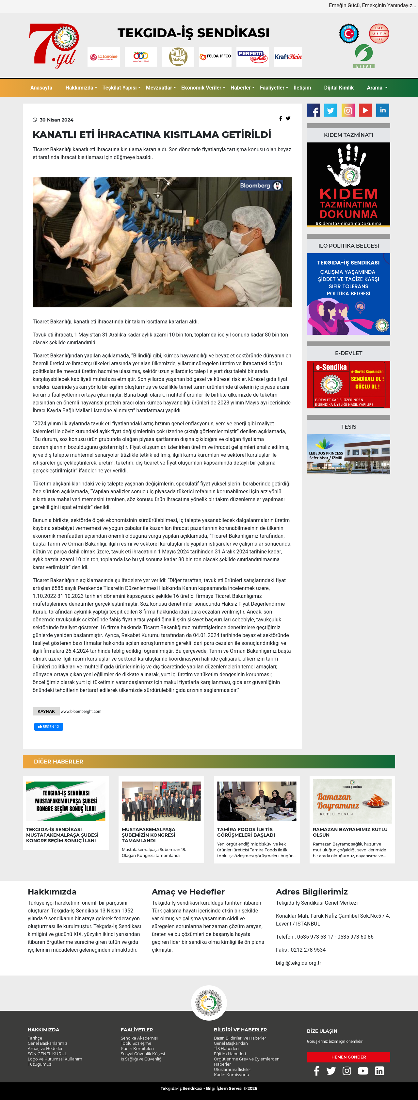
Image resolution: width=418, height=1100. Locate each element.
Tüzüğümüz (39, 1064)
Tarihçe (35, 1038)
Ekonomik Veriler (201, 88)
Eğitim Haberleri (230, 1053)
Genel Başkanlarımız (47, 1043)
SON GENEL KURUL (47, 1053)
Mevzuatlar (159, 88)
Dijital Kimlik (339, 88)
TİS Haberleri (226, 1048)
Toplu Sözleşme (136, 1043)
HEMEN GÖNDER (348, 1057)
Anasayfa (41, 88)
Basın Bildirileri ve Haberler (240, 1038)
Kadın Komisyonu (231, 1074)
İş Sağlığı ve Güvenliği (142, 1059)
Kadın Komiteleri (137, 1048)
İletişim (302, 88)
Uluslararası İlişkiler (232, 1069)
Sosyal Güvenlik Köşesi (143, 1053)
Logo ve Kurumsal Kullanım (55, 1059)
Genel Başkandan (231, 1043)
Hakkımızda (79, 88)
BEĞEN (48, 727)
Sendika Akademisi (139, 1038)
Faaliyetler (272, 88)
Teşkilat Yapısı (120, 88)
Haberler (241, 88)
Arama (375, 88)
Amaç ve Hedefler (45, 1048)
